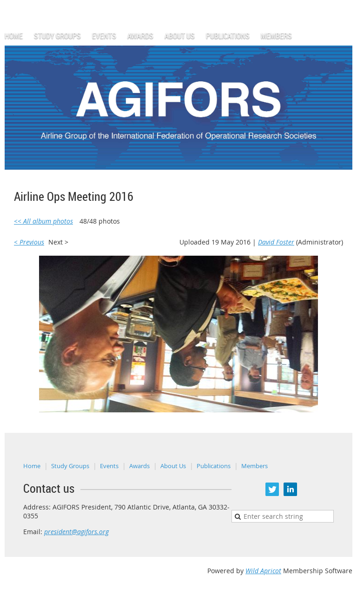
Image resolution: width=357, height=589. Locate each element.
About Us (173, 466)
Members (254, 466)
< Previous (29, 242)
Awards (139, 466)
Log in (343, 4)
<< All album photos (43, 221)
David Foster (276, 242)
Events (109, 466)
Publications (214, 466)
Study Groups (70, 466)
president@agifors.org (76, 531)
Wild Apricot (263, 570)
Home (31, 466)
